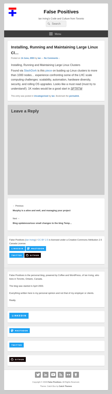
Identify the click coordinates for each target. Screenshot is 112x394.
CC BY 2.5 (43, 239)
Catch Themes (65, 386)
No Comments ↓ (52, 58)
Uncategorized (41, 96)
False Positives (61, 11)
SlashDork (30, 70)
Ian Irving (30, 239)
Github (76, 375)
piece (48, 70)
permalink (74, 96)
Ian (39, 58)
